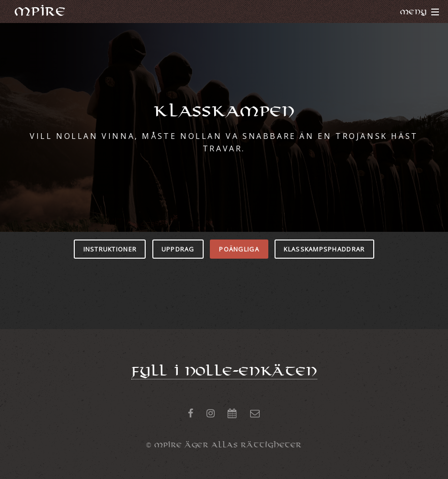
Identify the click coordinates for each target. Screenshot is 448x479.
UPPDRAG (178, 249)
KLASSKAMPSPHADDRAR (324, 249)
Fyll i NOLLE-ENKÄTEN (224, 371)
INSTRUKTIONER (110, 249)
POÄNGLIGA (239, 249)
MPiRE (40, 11)
